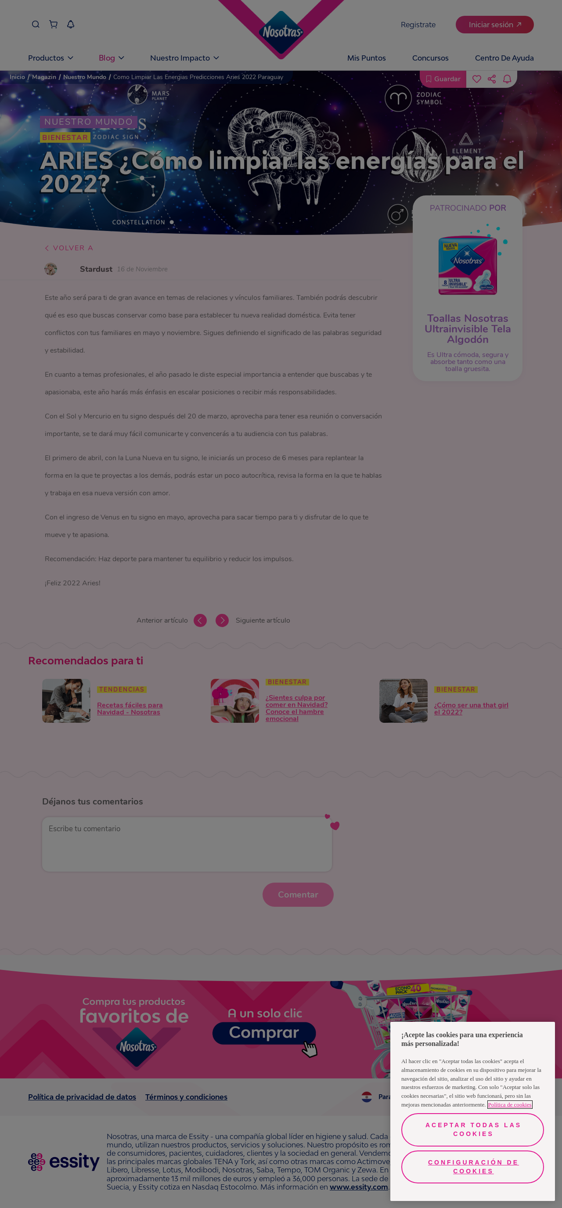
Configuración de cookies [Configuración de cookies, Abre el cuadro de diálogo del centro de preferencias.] (473, 1167)
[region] (472, 1111)
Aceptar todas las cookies (473, 1129)
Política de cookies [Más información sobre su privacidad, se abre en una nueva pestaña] (510, 1104)
